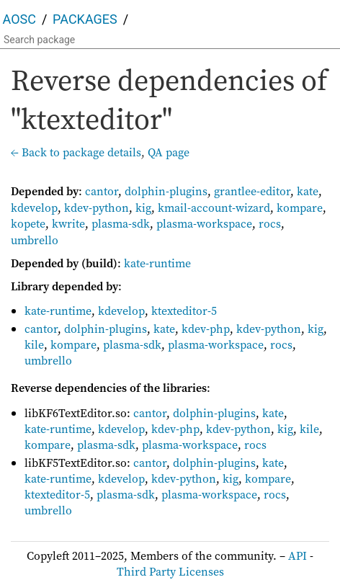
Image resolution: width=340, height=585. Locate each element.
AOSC (19, 19)
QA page (168, 152)
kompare (300, 207)
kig (143, 207)
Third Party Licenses (170, 571)
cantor (101, 191)
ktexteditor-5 (184, 310)
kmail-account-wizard (214, 207)
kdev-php (206, 328)
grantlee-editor (252, 191)
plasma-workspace (204, 223)
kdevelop (34, 207)
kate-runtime (157, 263)
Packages (85, 19)
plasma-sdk (120, 223)
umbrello (34, 240)
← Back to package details (76, 152)
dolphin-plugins (166, 191)
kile (34, 344)
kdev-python (96, 207)
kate (307, 191)
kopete (28, 223)
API (297, 555)
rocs (270, 223)
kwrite (68, 223)
